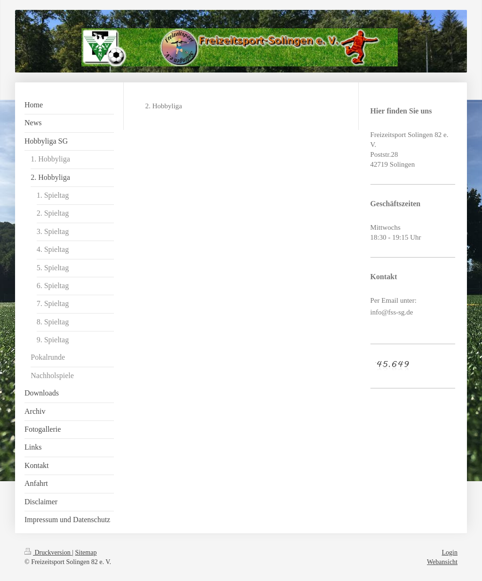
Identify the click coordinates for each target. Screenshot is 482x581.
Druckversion (48, 552)
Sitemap (86, 552)
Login (450, 552)
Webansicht (442, 561)
